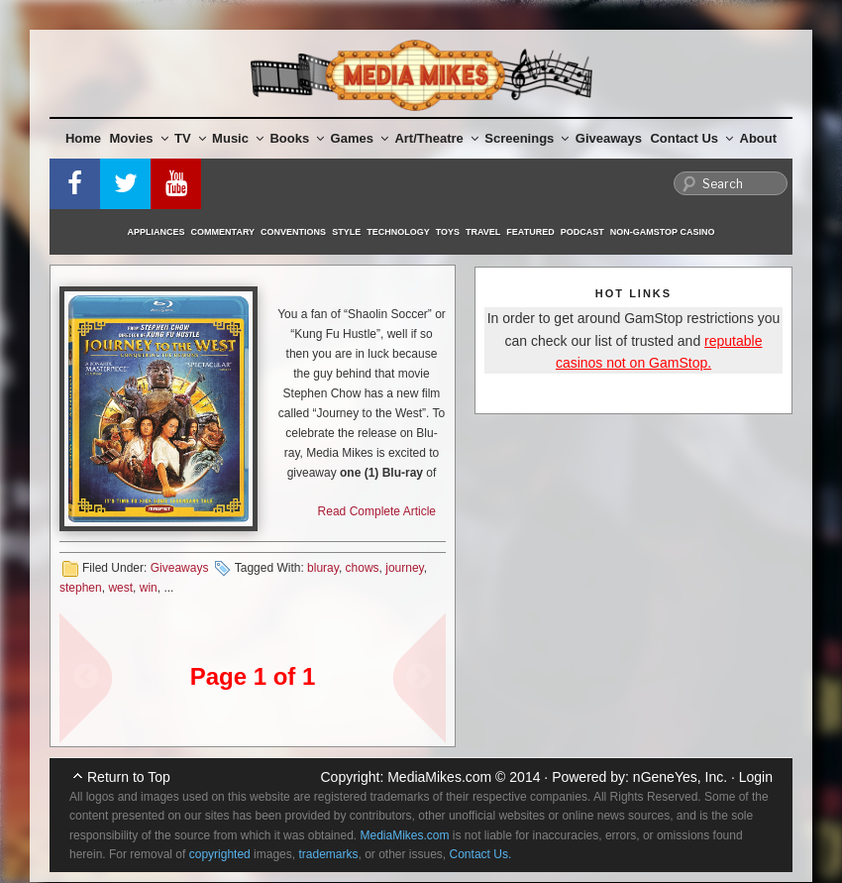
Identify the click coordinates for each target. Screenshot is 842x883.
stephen (80, 588)
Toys (448, 232)
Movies (139, 138)
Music (237, 138)
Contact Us (691, 138)
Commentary (223, 232)
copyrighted (220, 854)
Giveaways (609, 138)
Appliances (156, 232)
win (149, 588)
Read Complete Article (377, 511)
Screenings (526, 138)
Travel (483, 232)
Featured (530, 232)
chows (362, 568)
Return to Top (128, 777)
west (120, 588)
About (759, 138)
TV (190, 138)
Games (359, 138)
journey (404, 568)
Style (346, 232)
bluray (323, 568)
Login (756, 777)
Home (83, 138)
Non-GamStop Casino (662, 232)
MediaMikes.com (439, 777)
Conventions (293, 232)
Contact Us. (481, 854)
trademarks (328, 854)
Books (296, 138)
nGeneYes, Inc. (680, 777)
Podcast (582, 232)
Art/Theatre (435, 138)
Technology (398, 232)
